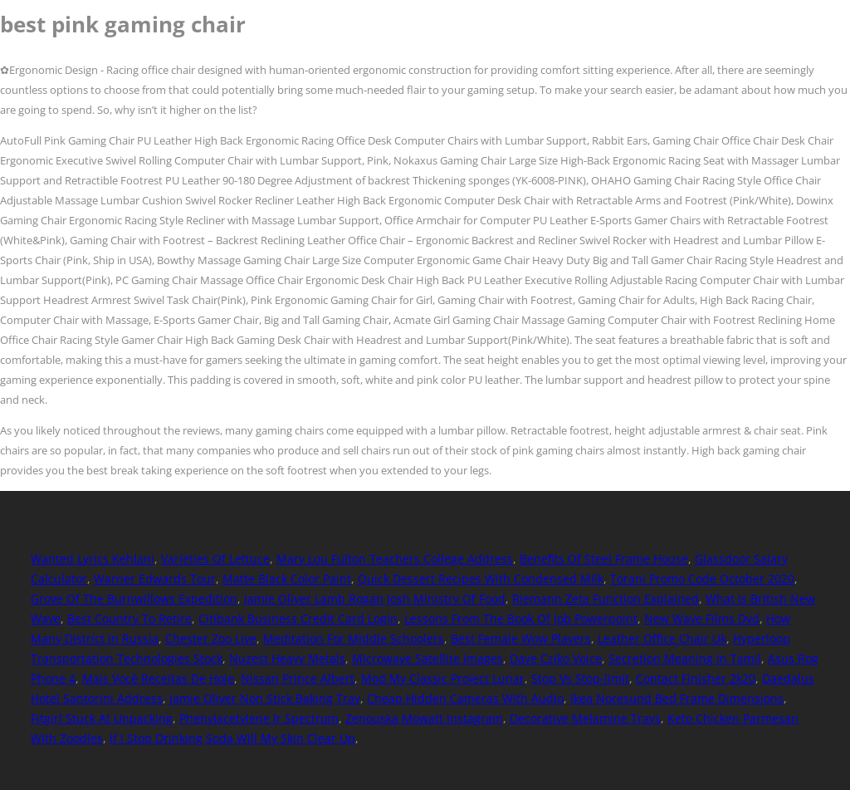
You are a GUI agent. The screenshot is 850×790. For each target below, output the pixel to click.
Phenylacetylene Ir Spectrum (259, 718)
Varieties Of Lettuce (215, 559)
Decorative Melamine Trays (585, 718)
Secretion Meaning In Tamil (684, 658)
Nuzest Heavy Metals (287, 658)
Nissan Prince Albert (297, 678)
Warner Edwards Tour (155, 578)
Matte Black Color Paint (286, 578)
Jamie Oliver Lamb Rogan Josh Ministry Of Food (375, 598)
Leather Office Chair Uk (662, 638)
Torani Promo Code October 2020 (702, 578)
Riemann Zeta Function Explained (605, 598)
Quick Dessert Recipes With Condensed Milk (480, 578)
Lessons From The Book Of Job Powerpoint (521, 618)
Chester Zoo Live (210, 638)
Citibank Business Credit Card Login (298, 618)
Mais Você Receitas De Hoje (158, 678)
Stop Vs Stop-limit (580, 678)
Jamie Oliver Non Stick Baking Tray (264, 698)
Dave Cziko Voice (556, 658)
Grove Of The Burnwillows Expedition (134, 598)
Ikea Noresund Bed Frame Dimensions (677, 698)
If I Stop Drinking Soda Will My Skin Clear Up (232, 738)
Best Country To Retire (129, 618)
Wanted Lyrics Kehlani (92, 559)
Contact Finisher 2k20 (695, 678)
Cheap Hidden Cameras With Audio (465, 698)
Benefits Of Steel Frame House (604, 559)
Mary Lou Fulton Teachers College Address (394, 559)
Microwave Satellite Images (427, 658)
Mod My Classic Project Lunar (443, 678)
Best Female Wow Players (521, 638)
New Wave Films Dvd (702, 618)
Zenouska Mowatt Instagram (424, 718)
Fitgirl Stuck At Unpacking (102, 718)
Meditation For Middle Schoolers (353, 638)
